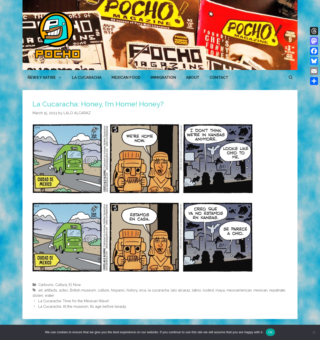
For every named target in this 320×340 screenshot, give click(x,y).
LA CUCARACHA (87, 77)
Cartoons (46, 284)
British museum (83, 290)
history (132, 290)
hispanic (118, 290)
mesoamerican (239, 290)
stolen (37, 295)
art (40, 290)
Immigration (163, 77)
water (49, 295)
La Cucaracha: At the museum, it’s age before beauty (82, 306)
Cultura (61, 284)
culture (103, 290)
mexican (261, 290)
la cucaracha (158, 290)
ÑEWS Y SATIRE (47, 77)
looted (208, 290)
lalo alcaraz (180, 290)
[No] (313, 332)
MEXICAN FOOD (126, 77)
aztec (63, 290)
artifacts (50, 290)
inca (142, 290)
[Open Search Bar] (291, 77)
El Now (75, 284)
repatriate (277, 290)
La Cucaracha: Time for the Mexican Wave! (73, 301)
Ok (270, 332)
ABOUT (193, 77)
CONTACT (219, 77)
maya (220, 290)
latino (196, 290)
